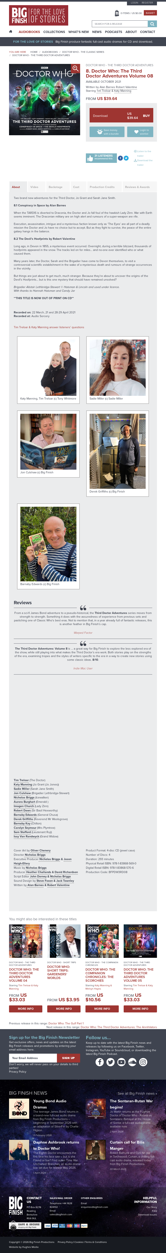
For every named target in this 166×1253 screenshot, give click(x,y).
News (97, 32)
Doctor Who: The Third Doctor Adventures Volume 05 (138, 975)
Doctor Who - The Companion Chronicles (101, 964)
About (131, 32)
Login (134, 2)
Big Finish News (28, 1093)
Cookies (78, 1242)
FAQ (154, 1211)
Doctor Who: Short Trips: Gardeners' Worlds (58, 972)
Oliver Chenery (40, 850)
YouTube (105, 1050)
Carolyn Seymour (25, 828)
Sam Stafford (22, 832)
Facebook (128, 1046)
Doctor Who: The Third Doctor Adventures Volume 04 (24, 975)
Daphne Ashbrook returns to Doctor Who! (56, 1145)
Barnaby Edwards (25, 815)
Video (34, 187)
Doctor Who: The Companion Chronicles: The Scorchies (100, 975)
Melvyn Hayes (93, 989)
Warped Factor (83, 633)
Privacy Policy (17, 1072)
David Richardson (66, 872)
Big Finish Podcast (105, 1054)
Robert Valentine (126, 87)
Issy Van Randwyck (26, 836)
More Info (26, 1009)
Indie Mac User (83, 668)
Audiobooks (50, 52)
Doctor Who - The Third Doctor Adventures (41, 55)
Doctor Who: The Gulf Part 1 (66, 1023)
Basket (150, 13)
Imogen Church (24, 806)
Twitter (140, 1046)
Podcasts (113, 32)
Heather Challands (38, 872)
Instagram (92, 1050)
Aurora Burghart (24, 802)
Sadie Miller (22, 789)
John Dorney (38, 876)
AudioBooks (29, 32)
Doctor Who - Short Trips (61, 962)
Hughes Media (30, 1247)
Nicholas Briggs (24, 797)
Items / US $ (131, 13)
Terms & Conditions (96, 1242)
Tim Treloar (104, 91)
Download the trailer (145, 163)
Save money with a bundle (111, 132)
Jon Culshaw (22, 793)
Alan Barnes (107, 87)
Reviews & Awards (137, 187)
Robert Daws (22, 810)
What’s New (78, 32)
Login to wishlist (144, 132)
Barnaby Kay (22, 823)
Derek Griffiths (23, 819)
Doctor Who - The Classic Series (83, 52)
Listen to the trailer (144, 153)
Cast (76, 187)
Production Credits (102, 187)
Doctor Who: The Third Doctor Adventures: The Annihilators (119, 1027)
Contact (147, 32)
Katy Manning (122, 91)
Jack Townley (65, 881)
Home (34, 52)
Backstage (55, 187)
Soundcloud (122, 1050)
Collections (54, 32)
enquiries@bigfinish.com (94, 1207)
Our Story (151, 1207)
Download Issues (147, 1215)
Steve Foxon (44, 881)
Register (147, 2)
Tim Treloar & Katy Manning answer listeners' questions (49, 327)
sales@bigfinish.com (61, 1214)
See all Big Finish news (136, 1093)
